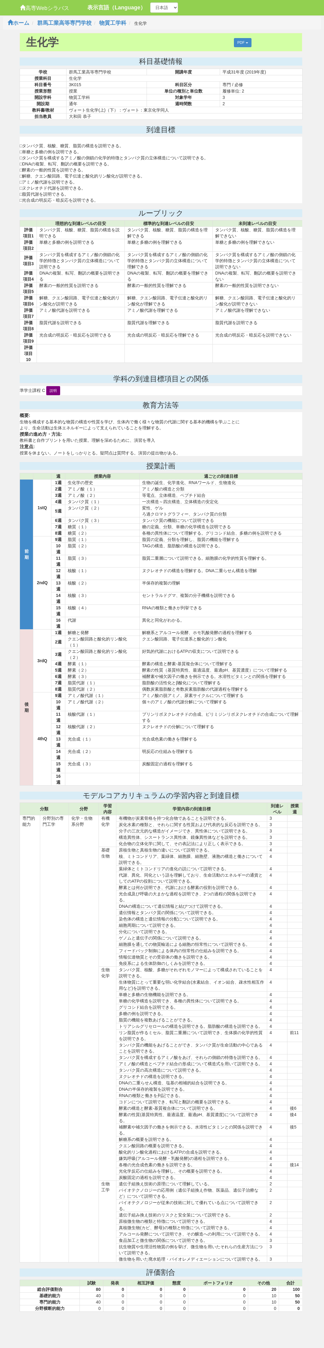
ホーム (18, 23)
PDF (242, 43)
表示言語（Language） (116, 8)
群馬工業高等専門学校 (64, 23)
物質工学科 (112, 23)
